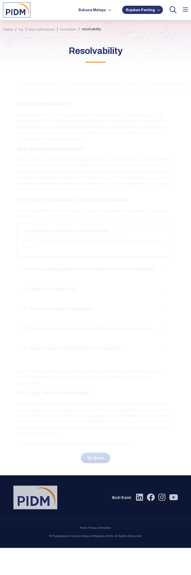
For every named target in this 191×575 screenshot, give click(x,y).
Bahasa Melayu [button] (95, 10)
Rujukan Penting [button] (143, 10)
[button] (185, 9)
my (21, 29)
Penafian (105, 548)
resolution (68, 29)
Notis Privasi (88, 548)
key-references (42, 29)
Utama (8, 29)
